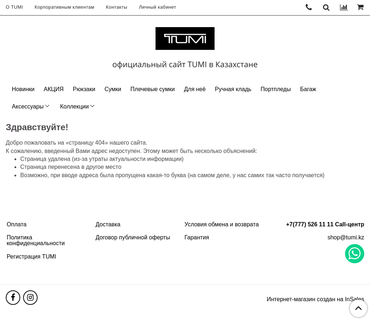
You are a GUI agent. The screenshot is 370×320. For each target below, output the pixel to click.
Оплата (16, 224)
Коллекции (74, 106)
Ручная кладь (233, 89)
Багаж (308, 89)
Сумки (112, 89)
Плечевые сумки (152, 89)
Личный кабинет (157, 7)
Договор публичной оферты (132, 237)
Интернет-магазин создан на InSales (315, 299)
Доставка (107, 224)
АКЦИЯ (54, 89)
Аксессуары (28, 106)
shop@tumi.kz (345, 237)
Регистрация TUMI (31, 256)
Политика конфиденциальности (36, 240)
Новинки (23, 89)
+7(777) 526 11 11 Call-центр (325, 224)
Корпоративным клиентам (64, 7)
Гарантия (197, 237)
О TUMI (14, 7)
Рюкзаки (84, 89)
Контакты (116, 7)
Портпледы (276, 89)
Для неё (195, 89)
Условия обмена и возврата (222, 224)
